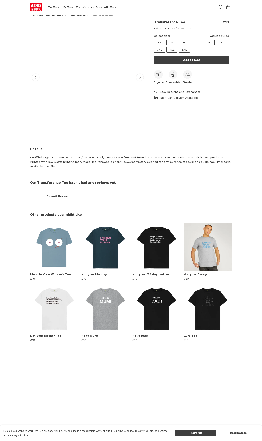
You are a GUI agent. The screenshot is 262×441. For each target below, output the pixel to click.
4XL (172, 54)
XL (209, 46)
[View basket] (228, 7)
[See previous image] (35, 81)
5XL (184, 54)
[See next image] (140, 81)
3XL (159, 54)
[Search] (221, 7)
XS (159, 46)
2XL (221, 46)
